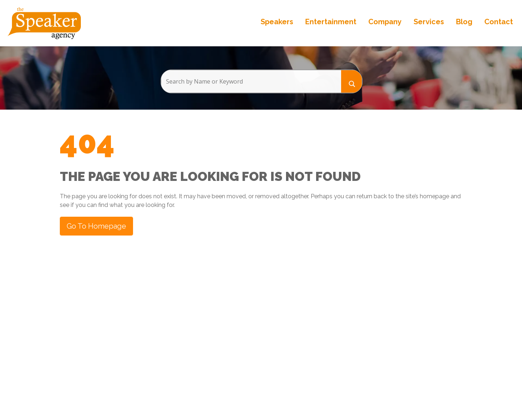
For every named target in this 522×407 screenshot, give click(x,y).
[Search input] (251, 81)
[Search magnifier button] (351, 81)
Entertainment (330, 21)
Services (429, 21)
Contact (498, 21)
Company (385, 21)
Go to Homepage (96, 226)
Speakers (277, 21)
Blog (464, 21)
